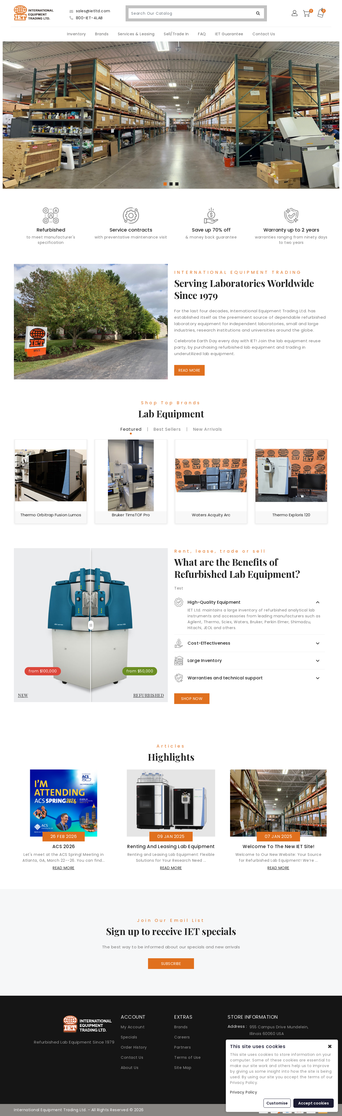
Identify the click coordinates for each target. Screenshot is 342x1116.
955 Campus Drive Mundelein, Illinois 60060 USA (279, 1030)
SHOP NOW (192, 698)
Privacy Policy (243, 1092)
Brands (101, 34)
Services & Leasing (136, 34)
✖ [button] (330, 1046)
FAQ (202, 34)
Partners (182, 1047)
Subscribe (171, 963)
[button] (165, 184)
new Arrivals (207, 429)
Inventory (76, 34)
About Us (129, 1067)
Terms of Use (187, 1057)
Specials (129, 1037)
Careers (182, 1037)
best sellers (167, 429)
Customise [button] (277, 1103)
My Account (133, 1027)
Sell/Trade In (176, 34)
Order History (134, 1047)
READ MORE (189, 370)
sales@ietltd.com (89, 11)
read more (64, 868)
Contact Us (263, 34)
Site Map (182, 1067)
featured (131, 429)
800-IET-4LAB (86, 18)
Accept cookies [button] (313, 1103)
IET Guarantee (229, 34)
